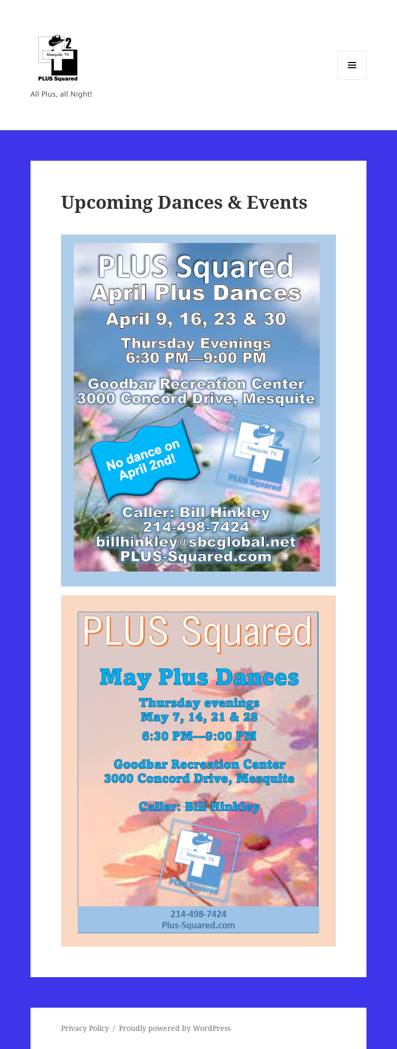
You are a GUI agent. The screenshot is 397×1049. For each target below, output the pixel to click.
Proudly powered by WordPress (175, 1028)
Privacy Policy (85, 1028)
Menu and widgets (352, 79)
